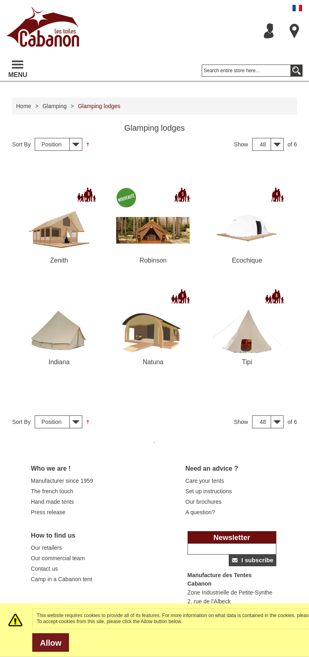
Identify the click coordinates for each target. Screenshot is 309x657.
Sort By (21, 144)
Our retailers (46, 547)
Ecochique (247, 260)
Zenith (59, 260)
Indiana (59, 362)
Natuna (153, 362)
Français (297, 8)
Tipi (247, 362)
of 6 (292, 144)
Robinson (153, 260)
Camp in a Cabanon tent (61, 579)
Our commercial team (58, 558)
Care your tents (205, 481)
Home (23, 106)
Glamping (54, 106)
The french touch (52, 491)
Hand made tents (52, 501)
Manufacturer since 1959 (62, 481)
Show (241, 144)
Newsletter (231, 538)
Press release (48, 512)
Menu (17, 69)
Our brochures (203, 501)
